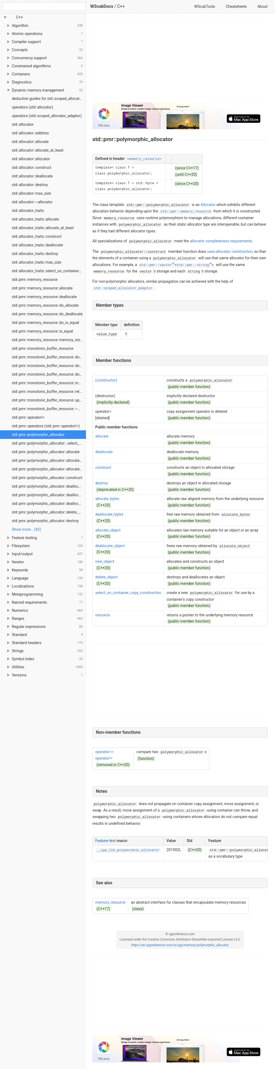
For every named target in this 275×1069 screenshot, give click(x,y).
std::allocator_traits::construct (36, 236)
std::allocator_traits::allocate (35, 219)
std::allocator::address (30, 133)
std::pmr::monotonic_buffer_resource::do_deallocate (49, 366)
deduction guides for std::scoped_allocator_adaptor (49, 98)
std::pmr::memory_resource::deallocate (44, 297)
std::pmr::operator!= (28, 417)
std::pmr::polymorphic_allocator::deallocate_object (49, 503)
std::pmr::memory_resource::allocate (42, 288)
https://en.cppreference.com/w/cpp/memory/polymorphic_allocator (180, 945)
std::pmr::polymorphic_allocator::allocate (45, 452)
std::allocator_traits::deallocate (37, 245)
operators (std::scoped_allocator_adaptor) (47, 116)
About (262, 6)
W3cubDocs (101, 6)
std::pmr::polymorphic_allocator (38, 434)
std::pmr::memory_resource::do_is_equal (45, 322)
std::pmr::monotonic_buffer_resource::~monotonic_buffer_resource (49, 409)
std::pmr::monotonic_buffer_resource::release (49, 391)
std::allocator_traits (28, 210)
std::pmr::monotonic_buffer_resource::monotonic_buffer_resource (49, 383)
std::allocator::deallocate (32, 176)
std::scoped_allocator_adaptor (123, 288)
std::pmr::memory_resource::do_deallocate (47, 314)
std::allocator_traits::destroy (35, 253)
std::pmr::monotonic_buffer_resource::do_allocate (49, 357)
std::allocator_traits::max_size (36, 262)
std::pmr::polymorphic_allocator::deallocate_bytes (49, 495)
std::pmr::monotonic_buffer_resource (42, 348)
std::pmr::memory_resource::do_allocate (45, 305)
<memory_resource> (144, 159)
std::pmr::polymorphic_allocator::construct (47, 478)
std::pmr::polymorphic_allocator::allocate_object (49, 469)
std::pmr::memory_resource (34, 279)
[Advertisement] (180, 60)
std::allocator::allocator (31, 159)
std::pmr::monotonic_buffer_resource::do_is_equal (49, 374)
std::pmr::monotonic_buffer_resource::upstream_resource (49, 400)
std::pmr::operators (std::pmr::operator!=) (46, 426)
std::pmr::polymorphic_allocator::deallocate (48, 486)
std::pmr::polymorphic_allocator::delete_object (49, 512)
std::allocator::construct (31, 167)
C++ (121, 6)
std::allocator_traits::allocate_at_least (43, 228)
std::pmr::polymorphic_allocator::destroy (45, 521)
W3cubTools (204, 6)
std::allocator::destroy (30, 185)
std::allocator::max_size (31, 193)
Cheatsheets (236, 6)
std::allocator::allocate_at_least (37, 150)
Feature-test (105, 841)
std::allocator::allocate (30, 141)
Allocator (208, 204)
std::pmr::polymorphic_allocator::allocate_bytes (49, 460)
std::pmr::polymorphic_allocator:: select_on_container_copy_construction (49, 443)
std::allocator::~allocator (32, 202)
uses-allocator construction (230, 251)
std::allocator (23, 124)
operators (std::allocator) (32, 107)
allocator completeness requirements (221, 241)
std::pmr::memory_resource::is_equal (42, 331)
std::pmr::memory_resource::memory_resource (49, 340)
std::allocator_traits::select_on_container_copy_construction (49, 271)
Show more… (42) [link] (26, 529)
